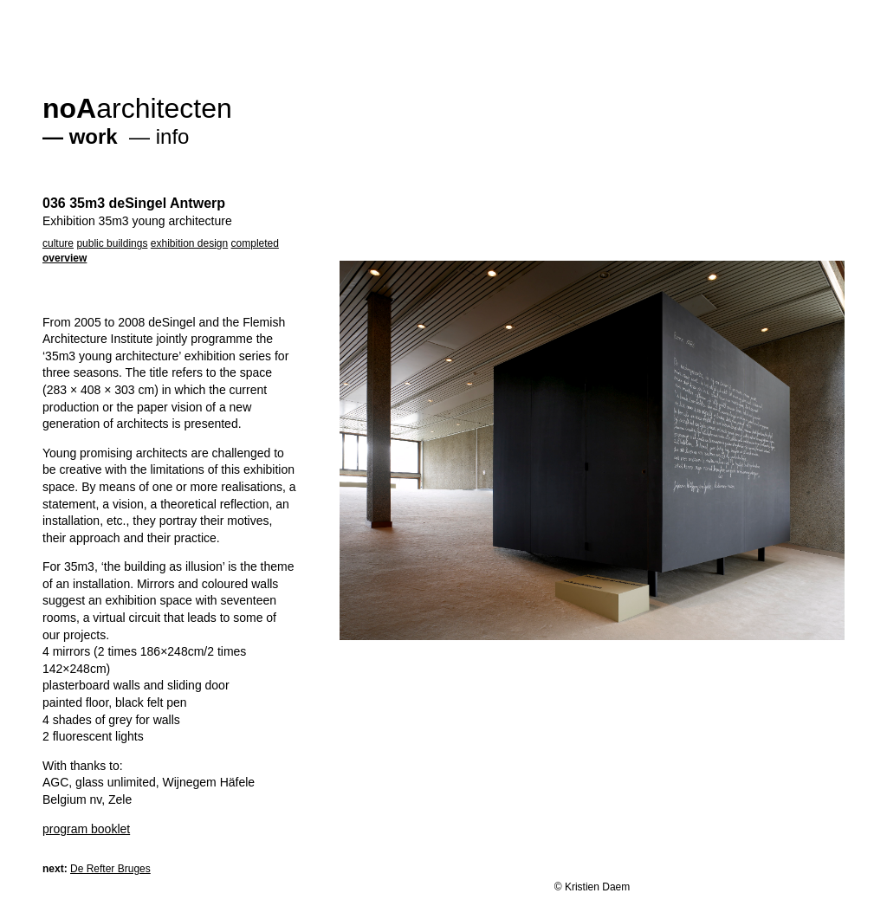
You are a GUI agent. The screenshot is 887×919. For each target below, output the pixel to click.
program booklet (86, 829)
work (93, 136)
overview (64, 258)
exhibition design (189, 243)
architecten (137, 108)
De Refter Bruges (110, 869)
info (173, 136)
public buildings (111, 243)
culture (58, 243)
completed (255, 243)
